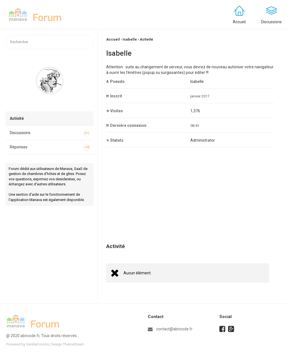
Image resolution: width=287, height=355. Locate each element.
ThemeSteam (73, 344)
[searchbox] (50, 42)
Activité (17, 118)
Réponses (49, 147)
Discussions (49, 133)
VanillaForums (37, 344)
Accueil (239, 22)
